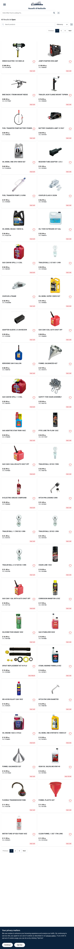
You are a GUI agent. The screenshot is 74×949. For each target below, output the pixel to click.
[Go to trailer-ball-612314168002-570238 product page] (55, 258)
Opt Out (19, 945)
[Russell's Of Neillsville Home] (37, 3)
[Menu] (4, 4)
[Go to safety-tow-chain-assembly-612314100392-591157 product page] (55, 393)
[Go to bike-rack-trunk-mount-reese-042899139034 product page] (19, 90)
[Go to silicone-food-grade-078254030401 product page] (19, 628)
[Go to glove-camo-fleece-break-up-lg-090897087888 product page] (55, 729)
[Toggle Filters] (71, 24)
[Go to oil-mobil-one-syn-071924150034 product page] (19, 158)
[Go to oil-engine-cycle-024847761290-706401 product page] (19, 729)
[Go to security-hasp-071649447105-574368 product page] (55, 561)
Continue (7, 945)
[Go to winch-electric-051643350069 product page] (19, 57)
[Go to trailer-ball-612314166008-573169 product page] (55, 527)
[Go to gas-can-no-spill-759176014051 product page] (19, 258)
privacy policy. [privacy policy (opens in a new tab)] (51, 936)
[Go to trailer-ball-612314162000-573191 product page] (19, 527)
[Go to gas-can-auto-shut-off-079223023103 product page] (19, 460)
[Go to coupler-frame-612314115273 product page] (19, 292)
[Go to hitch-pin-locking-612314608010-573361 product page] (55, 494)
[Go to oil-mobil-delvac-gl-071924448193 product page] (19, 225)
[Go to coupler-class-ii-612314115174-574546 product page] (55, 191)
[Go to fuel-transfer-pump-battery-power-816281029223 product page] (19, 124)
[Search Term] (28, 13)
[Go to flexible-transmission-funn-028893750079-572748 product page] (19, 796)
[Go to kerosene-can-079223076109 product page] (19, 359)
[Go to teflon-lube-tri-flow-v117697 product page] (55, 426)
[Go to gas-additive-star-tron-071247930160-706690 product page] (19, 426)
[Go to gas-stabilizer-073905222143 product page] (55, 628)
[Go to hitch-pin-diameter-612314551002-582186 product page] (55, 695)
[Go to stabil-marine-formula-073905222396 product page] (55, 661)
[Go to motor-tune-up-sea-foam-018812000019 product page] (19, 829)
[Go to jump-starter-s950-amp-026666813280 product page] (55, 57)
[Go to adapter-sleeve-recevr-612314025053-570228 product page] (19, 326)
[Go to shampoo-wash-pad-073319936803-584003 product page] (55, 326)
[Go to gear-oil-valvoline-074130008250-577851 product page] (55, 762)
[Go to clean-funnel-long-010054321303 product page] (55, 829)
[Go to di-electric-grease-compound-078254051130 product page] (19, 494)
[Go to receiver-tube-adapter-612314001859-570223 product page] (55, 158)
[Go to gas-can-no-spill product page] (19, 393)
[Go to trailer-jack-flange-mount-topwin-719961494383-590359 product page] (55, 90)
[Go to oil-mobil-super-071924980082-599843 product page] (55, 292)
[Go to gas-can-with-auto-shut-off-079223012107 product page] (19, 594)
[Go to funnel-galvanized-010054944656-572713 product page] (55, 359)
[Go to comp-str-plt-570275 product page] (19, 695)
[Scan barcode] (58, 13)
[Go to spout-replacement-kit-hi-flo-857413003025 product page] (19, 661)
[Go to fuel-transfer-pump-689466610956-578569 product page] (19, 191)
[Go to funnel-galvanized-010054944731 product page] (19, 762)
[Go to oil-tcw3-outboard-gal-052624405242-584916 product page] (55, 225)
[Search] (54, 12)
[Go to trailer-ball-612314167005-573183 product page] (19, 561)
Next (70, 30)
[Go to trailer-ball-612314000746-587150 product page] (55, 460)
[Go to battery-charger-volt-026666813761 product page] (55, 124)
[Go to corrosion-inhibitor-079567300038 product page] (55, 594)
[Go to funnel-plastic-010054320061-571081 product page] (55, 796)
